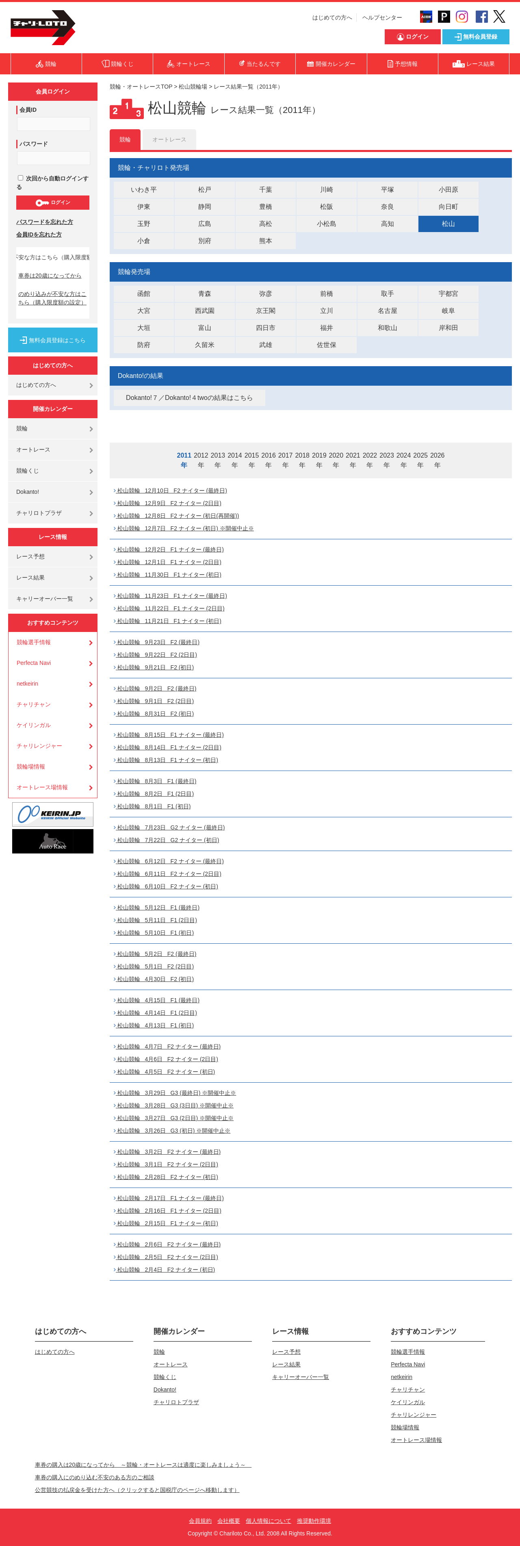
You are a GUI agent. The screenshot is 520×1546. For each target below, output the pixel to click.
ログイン (52, 202)
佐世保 (326, 344)
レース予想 (30, 556)
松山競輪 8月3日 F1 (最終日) (155, 781)
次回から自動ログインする (52, 182)
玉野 (143, 223)
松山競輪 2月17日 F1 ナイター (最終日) (169, 1198)
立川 (326, 310)
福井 (326, 327)
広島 (204, 223)
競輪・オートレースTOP (141, 86)
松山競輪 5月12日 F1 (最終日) (156, 907)
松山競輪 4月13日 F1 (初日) (154, 1025)
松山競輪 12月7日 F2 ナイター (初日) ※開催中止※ (184, 528)
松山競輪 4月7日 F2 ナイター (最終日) (167, 1046)
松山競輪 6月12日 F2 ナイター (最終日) (169, 861)
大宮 (143, 310)
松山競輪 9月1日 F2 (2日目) (154, 701)
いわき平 (144, 189)
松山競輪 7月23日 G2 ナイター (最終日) (169, 827)
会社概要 (228, 1521)
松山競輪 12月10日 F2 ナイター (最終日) (170, 490)
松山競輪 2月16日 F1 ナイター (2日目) (167, 1210)
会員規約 (200, 1521)
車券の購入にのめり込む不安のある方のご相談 (94, 1477)
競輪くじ (27, 470)
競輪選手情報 (34, 642)
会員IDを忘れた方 (39, 234)
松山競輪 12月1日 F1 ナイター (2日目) (167, 562)
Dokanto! (27, 492)
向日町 (448, 206)
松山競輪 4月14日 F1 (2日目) (155, 1013)
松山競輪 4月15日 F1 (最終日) (156, 1000)
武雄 (265, 344)
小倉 (143, 240)
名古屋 (387, 310)
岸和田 (448, 327)
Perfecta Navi (34, 663)
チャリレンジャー (39, 746)
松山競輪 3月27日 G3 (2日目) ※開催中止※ (174, 1118)
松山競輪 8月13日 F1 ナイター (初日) (166, 760)
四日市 (265, 327)
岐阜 (448, 310)
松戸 (204, 189)
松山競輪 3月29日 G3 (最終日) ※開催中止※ (175, 1093)
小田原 (448, 189)
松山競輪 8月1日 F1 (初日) (152, 806)
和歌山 (387, 327)
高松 (265, 223)
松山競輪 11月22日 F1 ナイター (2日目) (169, 608)
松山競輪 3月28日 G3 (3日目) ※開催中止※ (174, 1105)
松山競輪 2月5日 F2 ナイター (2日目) (166, 1257)
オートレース (33, 449)
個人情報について (268, 1521)
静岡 (204, 206)
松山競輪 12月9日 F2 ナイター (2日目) (167, 503)
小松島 (326, 223)
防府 (143, 344)
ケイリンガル (34, 725)
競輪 (22, 428)
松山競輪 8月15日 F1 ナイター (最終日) (169, 735)
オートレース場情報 (42, 787)
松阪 (326, 206)
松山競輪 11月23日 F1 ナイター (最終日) (170, 596)
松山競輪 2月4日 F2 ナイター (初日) (164, 1269)
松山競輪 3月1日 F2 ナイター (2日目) (166, 1164)
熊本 (265, 240)
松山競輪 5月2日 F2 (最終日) (155, 954)
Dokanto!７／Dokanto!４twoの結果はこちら (189, 397)
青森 (204, 293)
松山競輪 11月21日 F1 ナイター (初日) (167, 621)
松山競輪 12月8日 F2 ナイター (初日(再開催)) (176, 515)
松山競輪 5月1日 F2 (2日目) (154, 966)
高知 (387, 223)
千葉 (265, 189)
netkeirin (27, 683)
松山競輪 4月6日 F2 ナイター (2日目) (166, 1059)
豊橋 (265, 206)
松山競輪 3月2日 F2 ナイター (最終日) (167, 1152)
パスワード (34, 144)
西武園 (204, 310)
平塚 (387, 189)
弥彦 (265, 293)
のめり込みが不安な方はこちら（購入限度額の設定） (52, 298)
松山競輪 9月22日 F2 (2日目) (155, 654)
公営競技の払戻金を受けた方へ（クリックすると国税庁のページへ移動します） (137, 1490)
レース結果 (30, 577)
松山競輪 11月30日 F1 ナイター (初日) (167, 574)
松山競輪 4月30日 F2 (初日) (154, 979)
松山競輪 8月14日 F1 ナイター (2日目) (167, 747)
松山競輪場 (193, 86)
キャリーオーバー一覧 (44, 598)
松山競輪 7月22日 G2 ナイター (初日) (166, 840)
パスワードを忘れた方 (44, 222)
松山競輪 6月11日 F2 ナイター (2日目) (167, 874)
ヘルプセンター (382, 17)
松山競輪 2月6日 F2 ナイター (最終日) (167, 1244)
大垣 (143, 327)
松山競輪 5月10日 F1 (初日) (154, 932)
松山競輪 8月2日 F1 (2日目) (154, 793)
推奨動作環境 (314, 1521)
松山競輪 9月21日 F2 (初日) (154, 667)
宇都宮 (448, 293)
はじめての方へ (332, 17)
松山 (448, 223)
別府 (204, 240)
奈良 (387, 206)
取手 (387, 293)
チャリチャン (34, 704)
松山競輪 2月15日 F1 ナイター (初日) (166, 1223)
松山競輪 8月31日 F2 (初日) (154, 713)
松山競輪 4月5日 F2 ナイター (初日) (164, 1071)
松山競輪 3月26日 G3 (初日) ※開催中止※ (172, 1130)
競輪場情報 (31, 766)
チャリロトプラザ (39, 513)
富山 (204, 327)
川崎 (326, 189)
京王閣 (265, 310)
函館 (143, 293)
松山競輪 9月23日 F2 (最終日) (156, 642)
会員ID (28, 109)
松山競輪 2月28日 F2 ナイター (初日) (166, 1177)
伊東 (143, 206)
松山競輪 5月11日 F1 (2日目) (155, 920)
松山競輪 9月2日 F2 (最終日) (155, 688)
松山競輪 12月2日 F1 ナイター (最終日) (169, 549)
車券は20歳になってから (50, 275)
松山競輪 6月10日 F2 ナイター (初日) (166, 886)
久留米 (204, 344)
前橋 (326, 293)
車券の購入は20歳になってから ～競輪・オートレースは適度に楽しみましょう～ (143, 1464)
